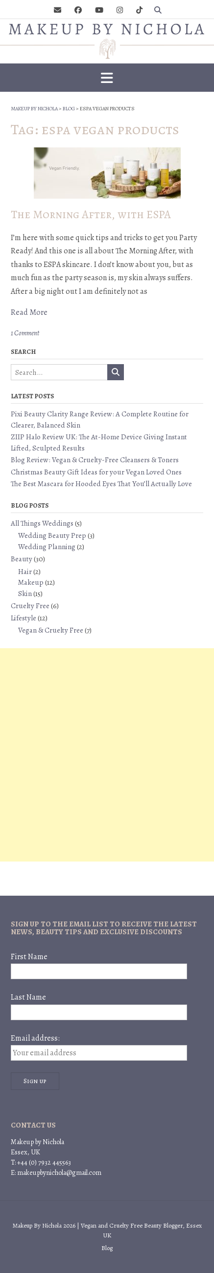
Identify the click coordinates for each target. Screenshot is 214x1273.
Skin (25, 593)
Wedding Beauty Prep (52, 535)
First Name (29, 956)
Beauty (21, 559)
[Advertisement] (107, 755)
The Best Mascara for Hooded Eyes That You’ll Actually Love (101, 484)
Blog (107, 1248)
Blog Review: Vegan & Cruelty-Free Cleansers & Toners (95, 460)
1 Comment (25, 333)
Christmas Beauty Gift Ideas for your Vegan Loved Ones (96, 472)
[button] (107, 77)
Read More (29, 312)
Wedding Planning (46, 547)
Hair (25, 571)
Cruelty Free (30, 606)
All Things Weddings (42, 523)
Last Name (28, 997)
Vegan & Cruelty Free (50, 630)
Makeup (31, 582)
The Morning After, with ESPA (91, 214)
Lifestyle (23, 618)
